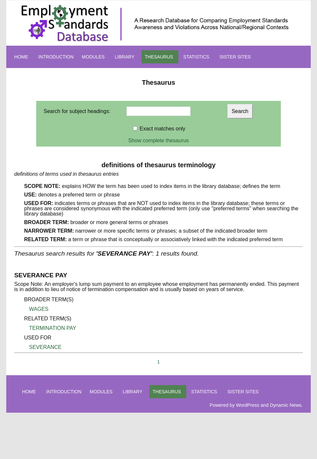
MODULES (93, 56)
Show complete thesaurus (158, 140)
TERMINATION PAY (52, 328)
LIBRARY (125, 56)
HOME (21, 56)
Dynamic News (286, 405)
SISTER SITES (235, 56)
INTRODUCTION (55, 56)
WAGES (38, 309)
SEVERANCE (45, 347)
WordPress (247, 405)
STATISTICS (196, 56)
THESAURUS (159, 56)
